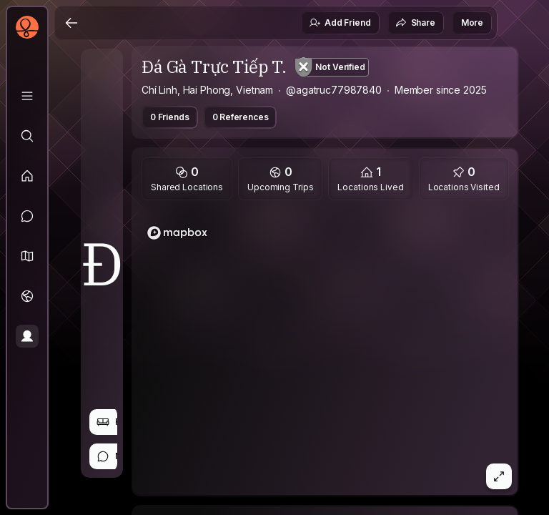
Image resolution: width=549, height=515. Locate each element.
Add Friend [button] (339, 23)
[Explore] (27, 135)
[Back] (71, 22)
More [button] (472, 22)
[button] (27, 256)
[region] (325, 351)
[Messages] (27, 216)
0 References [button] (240, 117)
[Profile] (27, 336)
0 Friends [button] (169, 117)
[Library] (27, 95)
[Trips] (27, 296)
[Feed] (27, 176)
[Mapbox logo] (177, 233)
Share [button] (415, 23)
